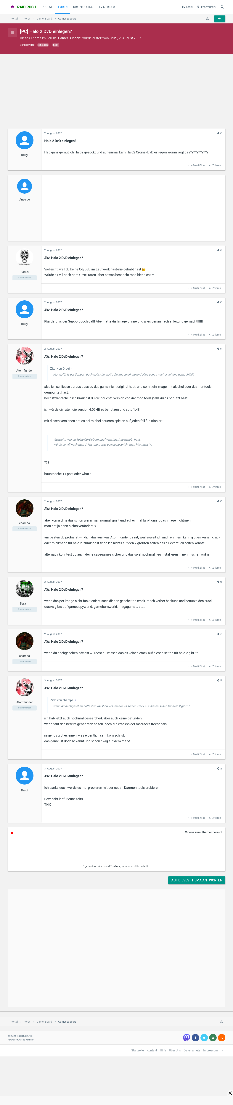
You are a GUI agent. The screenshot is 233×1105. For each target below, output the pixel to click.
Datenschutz (192, 1050)
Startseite (137, 1050)
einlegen (43, 44)
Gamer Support (69, 38)
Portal (47, 7)
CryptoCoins (83, 7)
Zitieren (216, 165)
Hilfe (163, 1050)
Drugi (113, 38)
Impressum (210, 1050)
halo (55, 44)
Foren (63, 7)
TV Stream (107, 7)
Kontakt (152, 1050)
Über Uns (175, 1050)
